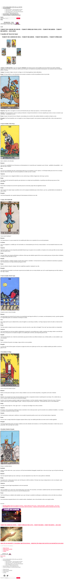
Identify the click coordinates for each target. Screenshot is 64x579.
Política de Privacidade (7, 549)
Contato (4, 551)
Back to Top (2, 555)
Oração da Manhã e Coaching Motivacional (11, 14)
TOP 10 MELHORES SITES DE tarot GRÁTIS (12, 7)
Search (18, 18)
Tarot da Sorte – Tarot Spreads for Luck (13, 10)
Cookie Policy (6, 550)
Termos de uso (6, 547)
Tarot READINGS (6, 8)
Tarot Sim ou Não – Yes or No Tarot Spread (14, 11)
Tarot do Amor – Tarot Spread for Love (11, 13)
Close (1, 557)
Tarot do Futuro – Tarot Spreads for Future (14, 9)
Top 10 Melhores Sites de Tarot (12, 12)
